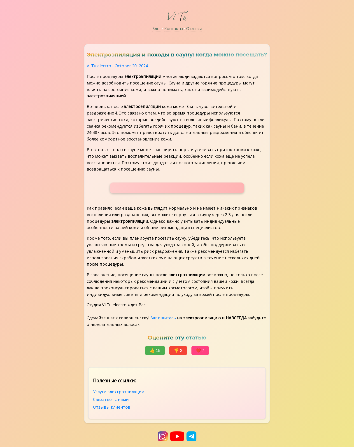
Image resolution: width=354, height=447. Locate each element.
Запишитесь (163, 318)
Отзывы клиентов (111, 407)
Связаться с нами (111, 399)
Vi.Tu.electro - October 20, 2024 (117, 65)
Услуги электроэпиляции (118, 391)
